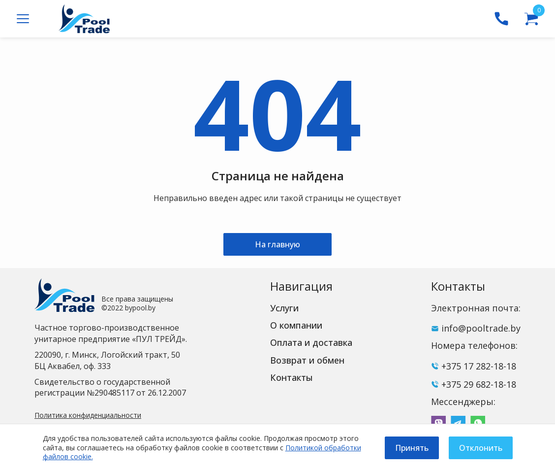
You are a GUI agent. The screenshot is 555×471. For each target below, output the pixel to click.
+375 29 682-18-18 (478, 384)
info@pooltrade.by (481, 328)
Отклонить (480, 447)
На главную (277, 244)
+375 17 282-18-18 (478, 366)
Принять (412, 447)
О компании (296, 325)
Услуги (284, 308)
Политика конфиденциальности (87, 415)
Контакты (291, 377)
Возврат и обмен (307, 360)
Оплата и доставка (311, 342)
